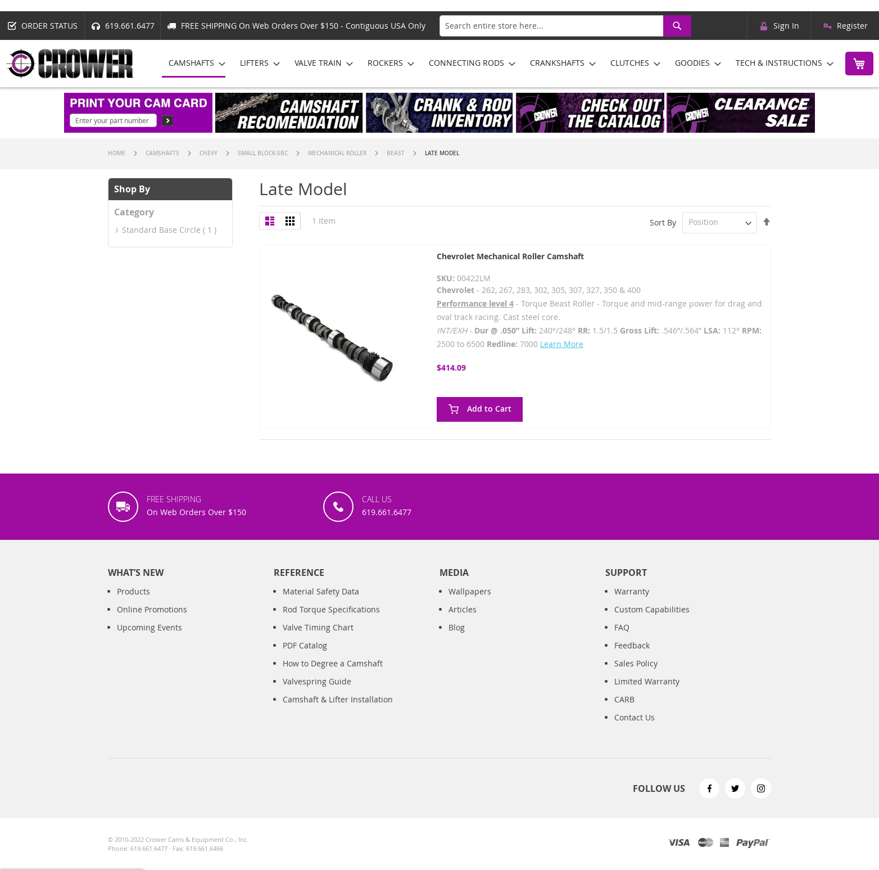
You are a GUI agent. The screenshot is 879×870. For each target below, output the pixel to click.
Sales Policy (636, 663)
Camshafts (163, 153)
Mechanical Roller (338, 153)
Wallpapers (469, 591)
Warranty (631, 591)
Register (852, 25)
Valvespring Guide (317, 681)
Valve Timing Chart (318, 627)
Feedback (632, 645)
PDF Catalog (305, 645)
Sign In (786, 25)
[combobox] (565, 26)
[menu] (497, 63)
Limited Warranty (646, 681)
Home (117, 153)
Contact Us (634, 717)
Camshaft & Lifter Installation (338, 699)
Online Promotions (152, 609)
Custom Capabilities (652, 609)
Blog (456, 627)
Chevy (209, 153)
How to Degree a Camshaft (333, 663)
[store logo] (70, 63)
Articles (462, 609)
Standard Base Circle (161, 229)
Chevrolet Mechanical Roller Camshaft (510, 256)
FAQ (621, 627)
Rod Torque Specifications (331, 609)
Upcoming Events (149, 627)
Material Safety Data (321, 591)
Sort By (663, 222)
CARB (624, 699)
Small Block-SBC (263, 153)
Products (133, 591)
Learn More (561, 344)
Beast (396, 153)
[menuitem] (193, 63)
